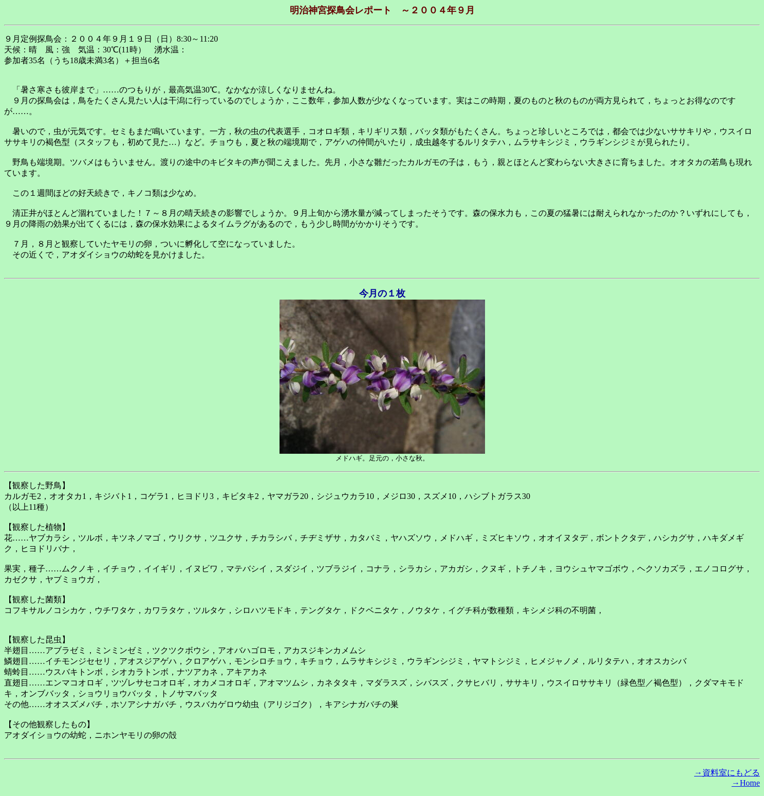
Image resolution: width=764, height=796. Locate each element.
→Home (746, 783)
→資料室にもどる (727, 772)
